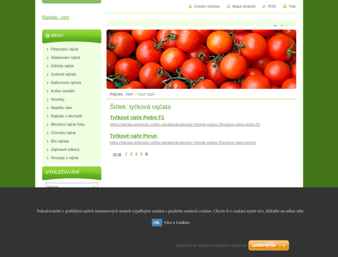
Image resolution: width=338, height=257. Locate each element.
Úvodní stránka (207, 6)
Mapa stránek (244, 6)
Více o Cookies (177, 222)
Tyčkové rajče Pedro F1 (137, 117)
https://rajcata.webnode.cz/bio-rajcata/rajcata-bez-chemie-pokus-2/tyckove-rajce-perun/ (183, 142)
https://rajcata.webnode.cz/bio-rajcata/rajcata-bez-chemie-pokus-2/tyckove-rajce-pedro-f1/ (185, 124)
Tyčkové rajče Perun (133, 136)
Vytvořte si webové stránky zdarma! (211, 245)
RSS (272, 6)
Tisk (292, 6)
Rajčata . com (121, 94)
